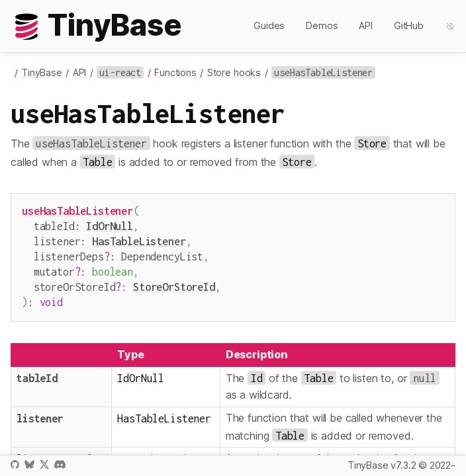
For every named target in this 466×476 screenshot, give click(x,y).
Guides (269, 25)
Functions (175, 72)
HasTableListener (138, 238)
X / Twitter (44, 464)
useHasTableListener (77, 210)
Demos (322, 25)
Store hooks (234, 72)
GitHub (409, 25)
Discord (60, 464)
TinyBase (41, 72)
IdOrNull (109, 224)
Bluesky (29, 464)
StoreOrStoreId (174, 280)
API (366, 25)
